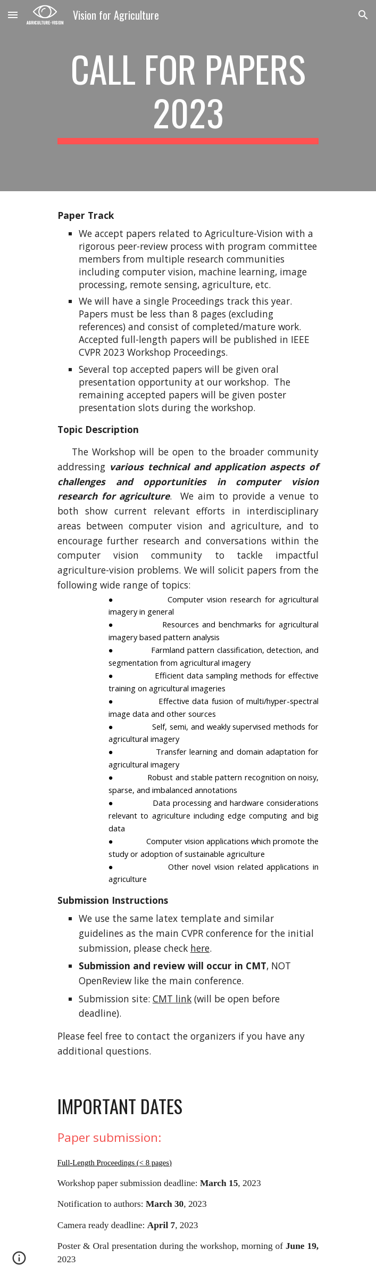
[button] (13, 14)
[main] (188, 96)
